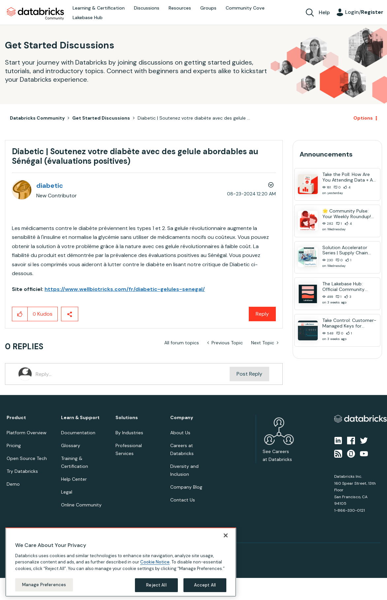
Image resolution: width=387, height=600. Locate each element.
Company (181, 417)
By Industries (129, 433)
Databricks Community (35, 14)
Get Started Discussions (101, 118)
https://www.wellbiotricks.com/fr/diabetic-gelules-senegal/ (125, 289)
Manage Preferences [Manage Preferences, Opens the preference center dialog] (44, 584)
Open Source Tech (27, 458)
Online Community (81, 505)
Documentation (78, 433)
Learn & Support (80, 417)
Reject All (156, 585)
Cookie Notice (155, 562)
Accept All (205, 585)
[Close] (225, 535)
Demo (13, 484)
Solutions (126, 417)
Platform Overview (27, 433)
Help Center (74, 479)
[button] (20, 314)
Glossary (70, 445)
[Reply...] (133, 374)
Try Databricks (22, 471)
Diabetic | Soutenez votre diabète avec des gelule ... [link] (194, 118)
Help (324, 12)
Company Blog (186, 487)
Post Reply (249, 373)
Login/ (364, 12)
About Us (180, 433)
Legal (66, 492)
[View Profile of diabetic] (49, 185)
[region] (120, 562)
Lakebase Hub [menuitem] (88, 17)
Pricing (14, 445)
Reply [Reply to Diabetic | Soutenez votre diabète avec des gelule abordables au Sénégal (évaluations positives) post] (262, 313)
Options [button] (363, 118)
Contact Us (182, 500)
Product (16, 417)
